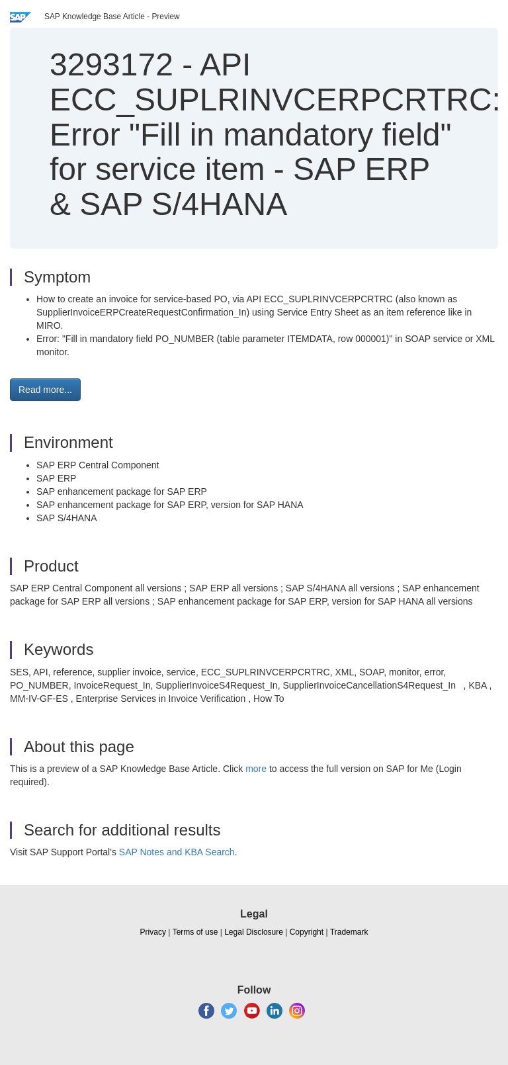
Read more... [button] (45, 389)
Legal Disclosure (253, 932)
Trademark (349, 932)
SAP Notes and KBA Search (177, 852)
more (256, 768)
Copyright (306, 932)
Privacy (153, 932)
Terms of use (195, 932)
